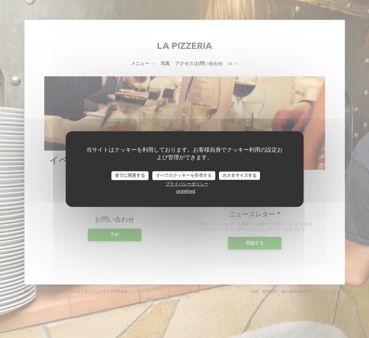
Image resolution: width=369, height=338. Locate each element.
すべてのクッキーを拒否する (184, 175)
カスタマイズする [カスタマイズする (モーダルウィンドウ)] (239, 175)
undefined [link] (185, 191)
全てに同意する (130, 175)
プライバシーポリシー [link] (187, 184)
